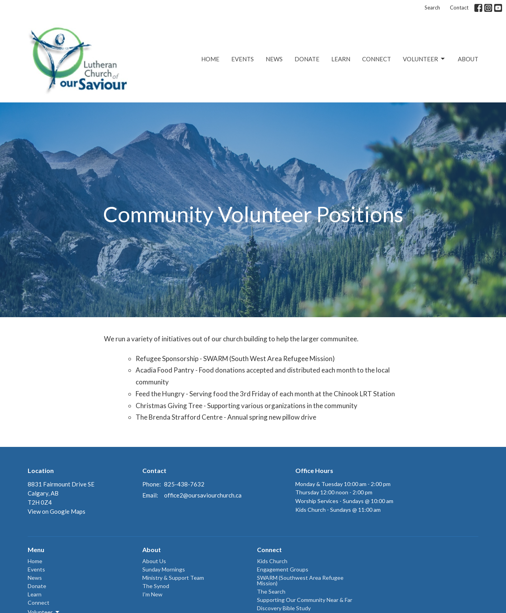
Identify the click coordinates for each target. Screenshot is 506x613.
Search (432, 7)
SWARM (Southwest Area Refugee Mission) (300, 580)
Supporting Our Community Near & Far (304, 599)
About (468, 58)
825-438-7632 (184, 484)
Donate (307, 58)
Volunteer (424, 59)
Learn (340, 58)
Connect (376, 58)
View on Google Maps (56, 511)
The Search (271, 591)
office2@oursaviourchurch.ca (203, 495)
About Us (154, 561)
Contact (459, 7)
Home (210, 58)
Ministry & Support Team (173, 577)
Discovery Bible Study (284, 608)
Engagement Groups (282, 569)
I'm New (152, 594)
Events (242, 58)
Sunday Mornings (163, 569)
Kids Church (272, 561)
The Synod (155, 586)
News (274, 58)
